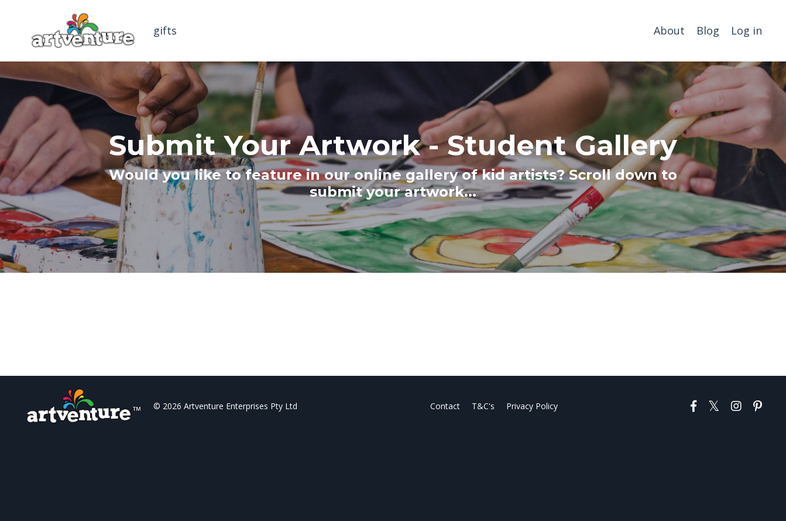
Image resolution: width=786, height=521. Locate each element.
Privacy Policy (532, 406)
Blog (707, 30)
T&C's (483, 406)
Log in (746, 30)
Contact (445, 406)
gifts (165, 30)
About (669, 30)
